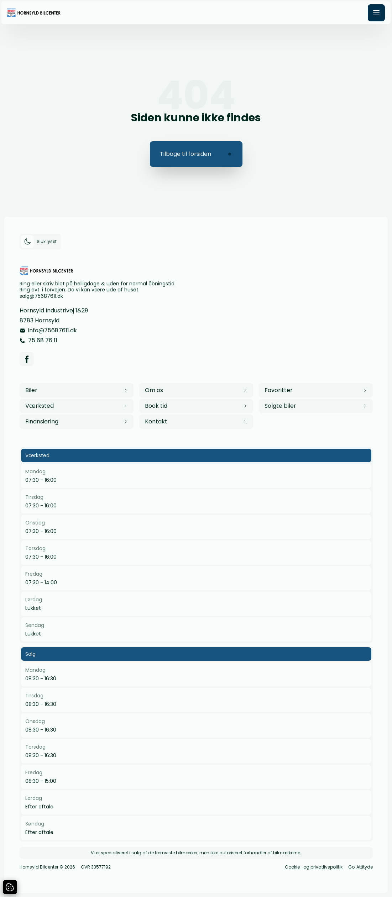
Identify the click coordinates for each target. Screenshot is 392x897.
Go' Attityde (360, 867)
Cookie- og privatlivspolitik (314, 867)
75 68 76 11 (42, 340)
